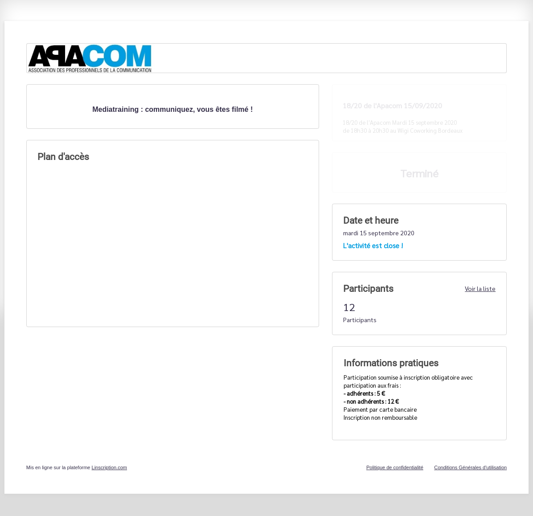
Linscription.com (109, 467)
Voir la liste (480, 288)
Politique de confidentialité (394, 467)
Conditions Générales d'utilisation (470, 467)
